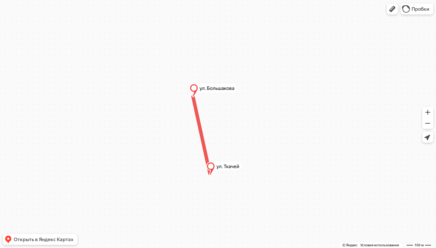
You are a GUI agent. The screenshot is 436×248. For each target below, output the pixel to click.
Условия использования (379, 245)
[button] (392, 8)
